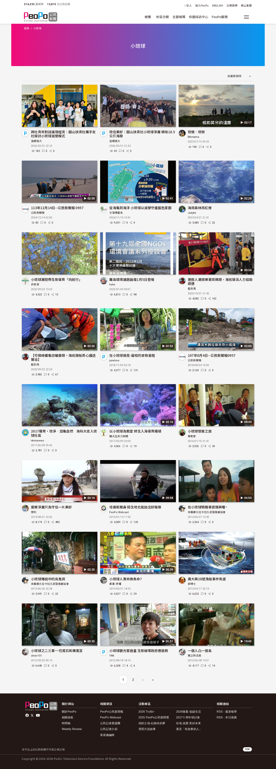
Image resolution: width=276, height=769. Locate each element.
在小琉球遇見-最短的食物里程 (132, 355)
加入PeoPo (202, 5)
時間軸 (66, 723)
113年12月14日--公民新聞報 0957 (57, 207)
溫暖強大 (36, 141)
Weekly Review (72, 729)
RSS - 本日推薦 (227, 717)
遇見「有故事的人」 (189, 729)
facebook (27, 715)
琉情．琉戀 (196, 131)
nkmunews (37, 440)
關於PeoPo (69, 711)
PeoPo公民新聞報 (111, 711)
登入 (189, 5)
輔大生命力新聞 (118, 436)
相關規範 (67, 717)
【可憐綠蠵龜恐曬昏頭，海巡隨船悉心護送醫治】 (63, 357)
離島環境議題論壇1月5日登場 (131, 279)
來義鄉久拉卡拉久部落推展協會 (207, 512)
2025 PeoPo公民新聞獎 (154, 717)
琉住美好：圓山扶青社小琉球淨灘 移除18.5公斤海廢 (142, 133)
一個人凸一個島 (200, 650)
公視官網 (232, 5)
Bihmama (193, 136)
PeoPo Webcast (119, 512)
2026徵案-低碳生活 (188, 711)
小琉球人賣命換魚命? (125, 578)
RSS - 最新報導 (227, 711)
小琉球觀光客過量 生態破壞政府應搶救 (138, 650)
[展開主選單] (246, 17)
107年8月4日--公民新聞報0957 (212, 355)
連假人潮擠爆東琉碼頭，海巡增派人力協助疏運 (220, 281)
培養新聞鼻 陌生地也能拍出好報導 (135, 507)
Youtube (38, 715)
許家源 (35, 284)
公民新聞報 (38, 212)
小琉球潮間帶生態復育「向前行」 (56, 279)
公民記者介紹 (108, 729)
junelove (114, 360)
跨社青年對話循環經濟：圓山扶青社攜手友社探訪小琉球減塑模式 (63, 133)
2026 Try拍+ (147, 711)
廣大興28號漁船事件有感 (207, 578)
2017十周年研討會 (188, 717)
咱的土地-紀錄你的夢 (152, 723)
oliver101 (36, 655)
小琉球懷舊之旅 (200, 431)
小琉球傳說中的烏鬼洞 (48, 578)
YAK (111, 655)
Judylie (192, 212)
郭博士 (192, 584)
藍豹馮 (192, 288)
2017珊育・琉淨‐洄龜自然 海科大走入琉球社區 (64, 433)
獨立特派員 (194, 655)
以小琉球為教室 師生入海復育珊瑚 (135, 431)
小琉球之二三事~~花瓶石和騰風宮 (57, 650)
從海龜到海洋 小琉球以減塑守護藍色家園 (140, 207)
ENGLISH (217, 5)
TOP (247, 749)
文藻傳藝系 (116, 212)
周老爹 (192, 436)
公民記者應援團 (110, 723)
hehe (112, 284)
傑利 (33, 512)
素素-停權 (115, 584)
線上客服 (246, 5)
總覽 (148, 17)
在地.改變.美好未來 (188, 723)
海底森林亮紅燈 (200, 207)
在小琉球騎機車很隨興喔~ (207, 507)
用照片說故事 (147, 729)
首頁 (26, 28)
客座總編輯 (107, 735)
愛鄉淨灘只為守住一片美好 (51, 507)
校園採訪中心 (198, 17)
